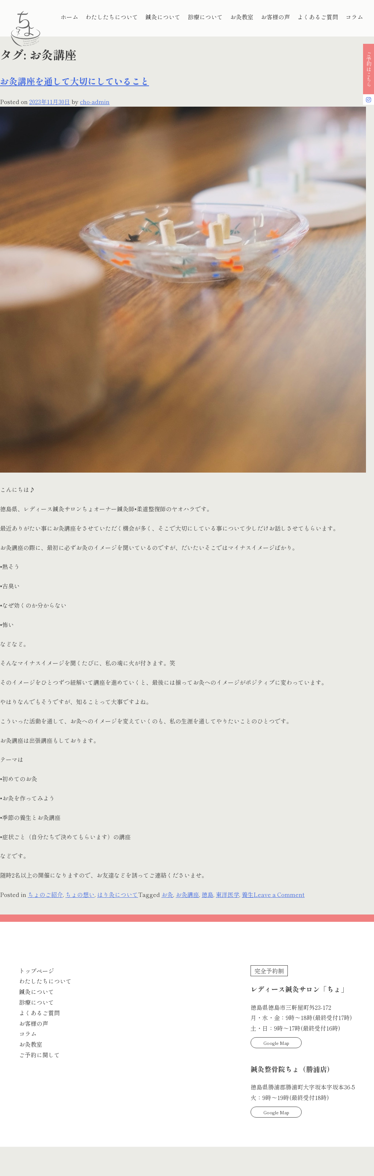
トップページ (36, 970)
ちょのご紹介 (45, 894)
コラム (354, 16)
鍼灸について (162, 16)
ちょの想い (80, 894)
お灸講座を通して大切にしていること (74, 81)
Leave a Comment (279, 894)
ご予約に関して (39, 1054)
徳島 (207, 894)
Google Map (276, 1043)
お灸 (167, 894)
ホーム (69, 16)
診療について (205, 16)
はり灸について (117, 894)
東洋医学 (227, 894)
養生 (247, 894)
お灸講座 (187, 894)
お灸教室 (241, 16)
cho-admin (95, 101)
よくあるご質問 (317, 16)
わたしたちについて (111, 16)
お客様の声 (275, 16)
